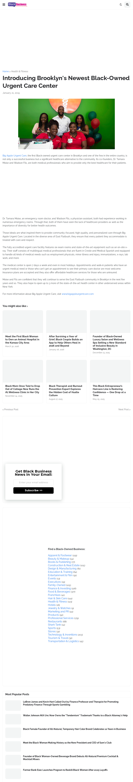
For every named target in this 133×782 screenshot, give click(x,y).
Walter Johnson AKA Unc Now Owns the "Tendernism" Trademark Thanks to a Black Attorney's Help (75, 715)
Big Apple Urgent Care (15, 155)
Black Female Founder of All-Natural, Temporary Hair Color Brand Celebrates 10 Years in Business (74, 729)
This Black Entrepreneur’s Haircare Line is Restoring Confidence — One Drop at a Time (109, 391)
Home (6, 71)
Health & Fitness (19, 71)
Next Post (124, 409)
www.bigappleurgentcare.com (78, 294)
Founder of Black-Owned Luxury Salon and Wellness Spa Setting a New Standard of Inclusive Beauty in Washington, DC (109, 342)
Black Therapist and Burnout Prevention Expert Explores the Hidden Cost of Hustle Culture (65, 391)
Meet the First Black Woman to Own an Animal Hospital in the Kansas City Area (22, 339)
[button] (4, 4)
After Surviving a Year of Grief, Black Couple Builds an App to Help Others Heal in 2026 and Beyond (66, 341)
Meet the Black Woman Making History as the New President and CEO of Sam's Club (67, 742)
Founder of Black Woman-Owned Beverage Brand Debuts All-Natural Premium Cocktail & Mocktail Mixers (70, 758)
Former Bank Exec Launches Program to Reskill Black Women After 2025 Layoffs (65, 770)
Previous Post (11, 409)
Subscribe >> (33, 490)
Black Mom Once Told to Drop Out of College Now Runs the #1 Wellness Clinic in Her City (22, 389)
